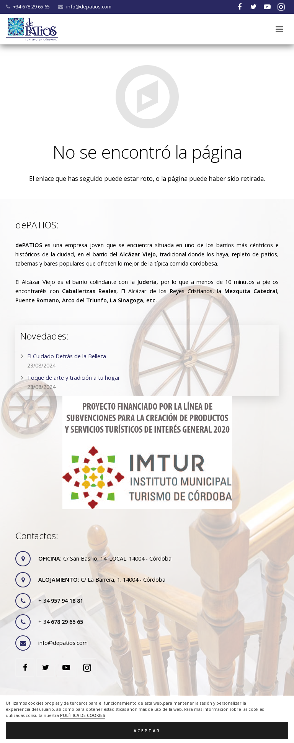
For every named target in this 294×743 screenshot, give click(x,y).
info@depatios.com (88, 6)
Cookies (132, 710)
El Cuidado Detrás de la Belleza (66, 356)
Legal (109, 710)
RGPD (155, 710)
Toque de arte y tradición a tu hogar (73, 377)
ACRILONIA (204, 729)
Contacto (181, 710)
